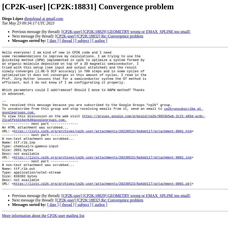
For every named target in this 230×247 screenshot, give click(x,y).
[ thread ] (67, 40)
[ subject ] (83, 40)
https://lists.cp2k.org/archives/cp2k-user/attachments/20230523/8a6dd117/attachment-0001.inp (102, 179)
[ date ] (53, 40)
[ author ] (99, 40)
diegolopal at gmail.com (43, 18)
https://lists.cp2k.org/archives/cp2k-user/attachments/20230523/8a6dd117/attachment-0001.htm (102, 147)
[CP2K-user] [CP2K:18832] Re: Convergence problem (99, 36)
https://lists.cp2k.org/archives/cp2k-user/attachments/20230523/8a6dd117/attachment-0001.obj (102, 210)
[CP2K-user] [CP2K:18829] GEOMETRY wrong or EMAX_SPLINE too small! (125, 32)
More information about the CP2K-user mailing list (43, 242)
